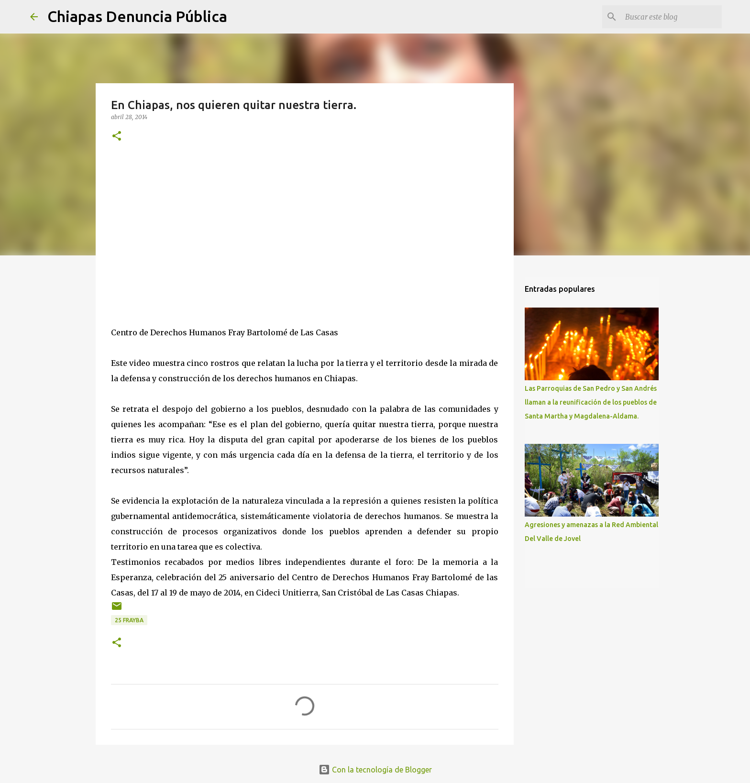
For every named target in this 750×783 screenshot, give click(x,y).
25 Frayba (129, 620)
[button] (116, 136)
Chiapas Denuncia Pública (137, 16)
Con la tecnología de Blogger (375, 769)
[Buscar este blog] (671, 16)
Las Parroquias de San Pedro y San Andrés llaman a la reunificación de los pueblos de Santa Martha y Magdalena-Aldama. (591, 402)
